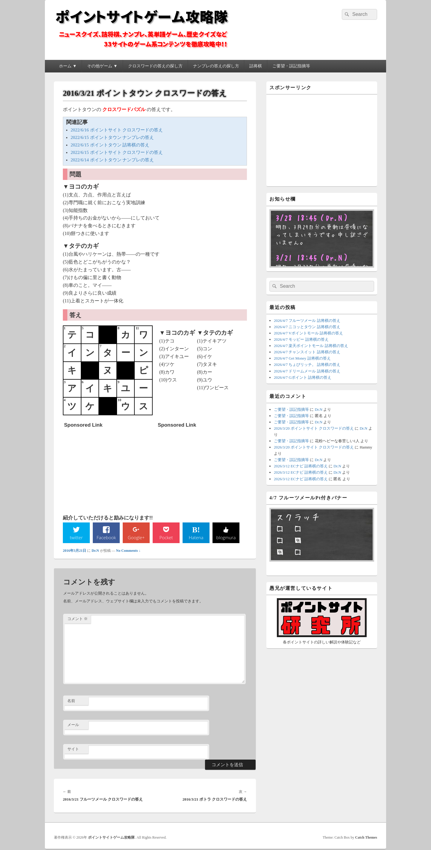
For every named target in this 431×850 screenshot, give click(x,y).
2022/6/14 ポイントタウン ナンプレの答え (112, 159)
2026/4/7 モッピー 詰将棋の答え (301, 339)
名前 (71, 701)
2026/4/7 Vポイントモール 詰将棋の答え (308, 333)
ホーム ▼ (68, 66)
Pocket (166, 537)
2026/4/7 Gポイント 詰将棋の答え (302, 377)
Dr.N (95, 551)
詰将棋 (255, 66)
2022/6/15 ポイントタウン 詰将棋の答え (110, 145)
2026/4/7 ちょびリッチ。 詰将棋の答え (307, 364)
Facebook (106, 537)
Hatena (196, 537)
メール (73, 725)
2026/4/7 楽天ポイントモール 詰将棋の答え (311, 345)
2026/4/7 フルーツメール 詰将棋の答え (307, 320)
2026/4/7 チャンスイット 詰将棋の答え (307, 352)
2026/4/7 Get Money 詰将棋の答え (302, 358)
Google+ (136, 537)
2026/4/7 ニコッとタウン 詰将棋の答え (307, 327)
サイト (73, 749)
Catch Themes (366, 838)
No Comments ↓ (128, 551)
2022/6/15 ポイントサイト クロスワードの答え (117, 152)
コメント (77, 619)
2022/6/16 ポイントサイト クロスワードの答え (117, 130)
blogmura (226, 537)
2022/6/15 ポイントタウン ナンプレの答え (112, 137)
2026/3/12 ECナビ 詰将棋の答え (301, 466)
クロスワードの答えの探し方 (155, 66)
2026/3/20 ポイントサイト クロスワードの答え (314, 428)
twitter (76, 537)
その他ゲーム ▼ (102, 66)
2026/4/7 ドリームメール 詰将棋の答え (307, 371)
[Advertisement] (109, 468)
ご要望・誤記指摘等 (291, 66)
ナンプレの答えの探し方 (216, 66)
